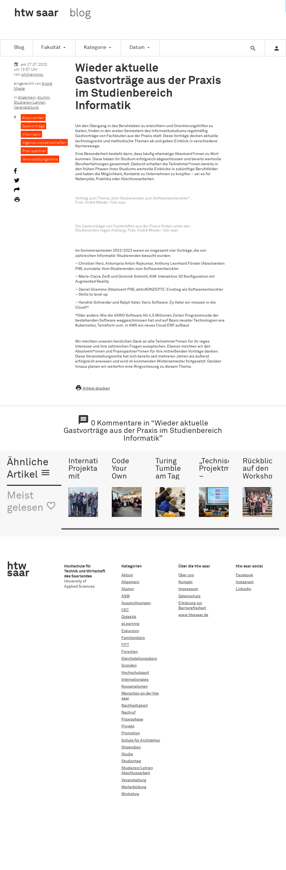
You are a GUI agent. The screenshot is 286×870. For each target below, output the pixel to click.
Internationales (135, 680)
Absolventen (33, 118)
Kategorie (95, 47)
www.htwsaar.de (193, 615)
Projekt (127, 726)
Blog (19, 47)
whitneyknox (32, 75)
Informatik (31, 134)
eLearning (130, 624)
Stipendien (131, 747)
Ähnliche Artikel (29, 469)
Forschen (129, 652)
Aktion (127, 575)
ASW (125, 596)
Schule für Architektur (140, 740)
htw (52, 13)
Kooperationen (134, 686)
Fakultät (51, 47)
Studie (127, 754)
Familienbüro (133, 638)
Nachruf (128, 712)
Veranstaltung (26, 107)
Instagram (245, 582)
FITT (125, 645)
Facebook (244, 575)
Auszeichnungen (136, 603)
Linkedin (243, 589)
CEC (125, 610)
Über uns (186, 575)
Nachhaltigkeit (134, 706)
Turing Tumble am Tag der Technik (168, 476)
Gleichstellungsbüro (139, 659)
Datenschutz (189, 596)
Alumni (43, 97)
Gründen (129, 665)
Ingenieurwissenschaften (44, 143)
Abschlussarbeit (135, 773)
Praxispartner (34, 151)
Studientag (131, 761)
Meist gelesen (31, 502)
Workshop (130, 794)
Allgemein (27, 97)
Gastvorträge (33, 126)
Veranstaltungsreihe (40, 159)
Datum (137, 47)
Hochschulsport (135, 673)
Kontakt (185, 582)
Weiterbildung (133, 787)
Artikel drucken (92, 388)
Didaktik (128, 617)
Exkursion (130, 631)
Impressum (188, 589)
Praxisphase (132, 719)
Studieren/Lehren (29, 102)
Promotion (130, 733)
